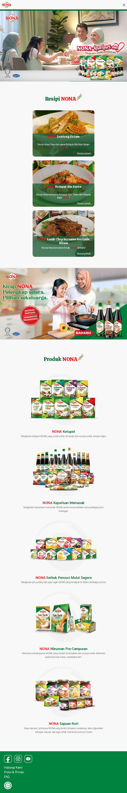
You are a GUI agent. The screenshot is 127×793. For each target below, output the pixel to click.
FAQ (6, 777)
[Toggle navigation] (124, 5)
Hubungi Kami (13, 767)
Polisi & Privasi (14, 772)
